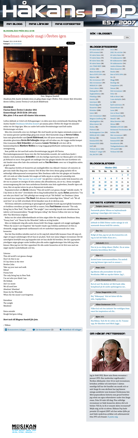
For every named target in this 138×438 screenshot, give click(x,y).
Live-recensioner (16, 44)
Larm (112, 110)
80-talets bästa (95, 61)
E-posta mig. (113, 417)
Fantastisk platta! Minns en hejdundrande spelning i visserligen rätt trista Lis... (108, 211)
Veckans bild (115, 152)
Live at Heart (115, 113)
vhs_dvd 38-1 (94, 154)
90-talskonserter (116, 63)
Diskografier (94, 91)
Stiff (91, 146)
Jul (111, 102)
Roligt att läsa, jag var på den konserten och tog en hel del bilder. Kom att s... (109, 236)
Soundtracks (115, 143)
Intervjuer (93, 102)
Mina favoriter (115, 121)
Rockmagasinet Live (97, 132)
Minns (112, 124)
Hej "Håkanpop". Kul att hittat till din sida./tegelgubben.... (106, 297)
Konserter (93, 107)
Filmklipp (93, 96)
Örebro (92, 127)
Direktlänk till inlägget (70, 329)
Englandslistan (95, 94)
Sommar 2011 (115, 138)
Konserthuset (115, 107)
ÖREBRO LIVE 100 (117, 127)
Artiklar (92, 69)
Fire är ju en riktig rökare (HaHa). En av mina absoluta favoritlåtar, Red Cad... (110, 248)
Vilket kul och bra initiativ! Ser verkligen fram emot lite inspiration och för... (110, 310)
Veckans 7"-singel (96, 152)
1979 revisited (95, 52)
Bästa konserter (116, 69)
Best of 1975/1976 (116, 74)
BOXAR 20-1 (94, 85)
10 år (112, 50)
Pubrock (93, 130)
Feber (112, 94)
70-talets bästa (95, 58)
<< (93, 167)
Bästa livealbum (95, 72)
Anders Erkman (116, 66)
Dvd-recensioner (116, 91)
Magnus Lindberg (96, 118)
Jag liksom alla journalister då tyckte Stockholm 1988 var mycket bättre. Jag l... (108, 273)
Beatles (113, 72)
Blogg (112, 80)
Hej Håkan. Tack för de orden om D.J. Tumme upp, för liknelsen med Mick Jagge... (109, 322)
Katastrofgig (94, 105)
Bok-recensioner (96, 83)
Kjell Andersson (116, 105)
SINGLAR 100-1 (95, 135)
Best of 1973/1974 (96, 74)
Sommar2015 (115, 141)
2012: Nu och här (116, 52)
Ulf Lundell (114, 149)
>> (128, 167)
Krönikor (93, 110)
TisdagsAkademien (117, 146)
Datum (112, 88)
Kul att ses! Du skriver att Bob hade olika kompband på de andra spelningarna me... (108, 285)
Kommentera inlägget (15, 329)
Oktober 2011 (111, 167)
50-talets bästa (95, 55)
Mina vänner (94, 124)
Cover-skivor (94, 88)
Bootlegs (113, 83)
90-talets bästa (95, 63)
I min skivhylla (115, 99)
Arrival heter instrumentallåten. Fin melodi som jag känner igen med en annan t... (109, 260)
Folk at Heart (115, 96)
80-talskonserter (116, 61)
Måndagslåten (95, 121)
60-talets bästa (115, 55)
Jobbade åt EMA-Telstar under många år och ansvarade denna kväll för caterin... (109, 224)
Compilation (114, 85)
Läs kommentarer (42, 329)
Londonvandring (116, 116)
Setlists (113, 132)
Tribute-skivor (95, 149)
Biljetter (93, 77)
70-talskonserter (116, 58)
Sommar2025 (94, 143)
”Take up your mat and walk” (30, 179)
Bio (111, 77)
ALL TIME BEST (95, 66)
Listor (92, 113)
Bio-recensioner (95, 80)
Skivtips (92, 138)
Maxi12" (113, 118)
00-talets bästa (95, 50)
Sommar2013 (94, 141)
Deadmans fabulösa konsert (27, 123)
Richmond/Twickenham (119, 130)
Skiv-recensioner (116, 135)
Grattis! (92, 99)
